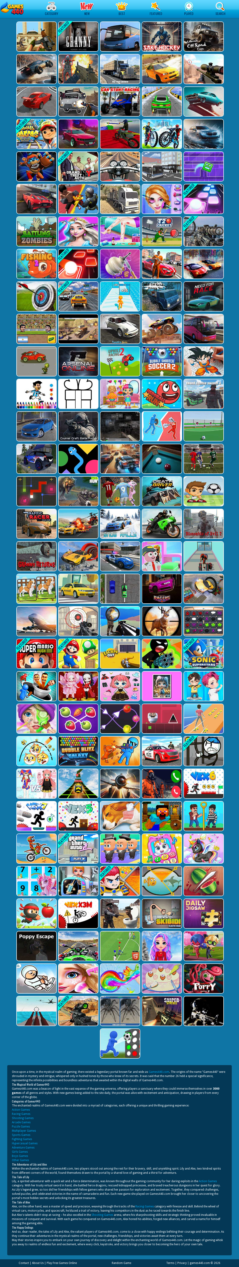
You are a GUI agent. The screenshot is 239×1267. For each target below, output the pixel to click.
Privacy (182, 1263)
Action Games (21, 1109)
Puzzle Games (21, 1126)
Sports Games (21, 1135)
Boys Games (20, 1156)
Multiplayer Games (24, 1130)
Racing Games (21, 1114)
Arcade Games (21, 1122)
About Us (38, 1263)
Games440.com (159, 1072)
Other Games (20, 1160)
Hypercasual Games (25, 1143)
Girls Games (20, 1151)
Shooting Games (23, 1118)
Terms (170, 1263)
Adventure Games (23, 1147)
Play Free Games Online (62, 1263)
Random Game (121, 1263)
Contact (24, 1263)
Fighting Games (22, 1139)
